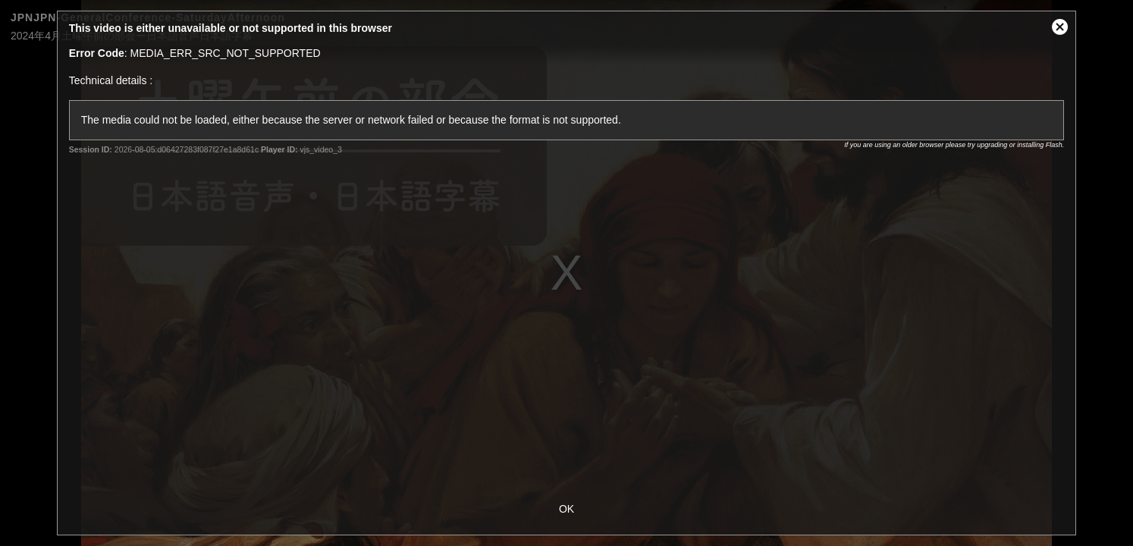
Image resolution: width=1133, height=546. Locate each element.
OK (566, 509)
